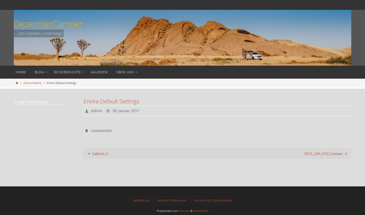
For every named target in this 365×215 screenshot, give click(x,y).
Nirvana (184, 211)
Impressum (141, 200)
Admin (96, 110)
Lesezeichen (101, 130)
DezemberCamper (48, 23)
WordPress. (201, 211)
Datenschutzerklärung (213, 200)
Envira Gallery (33, 83)
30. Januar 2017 (125, 110)
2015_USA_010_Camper (326, 153)
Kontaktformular (172, 200)
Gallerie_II (97, 153)
